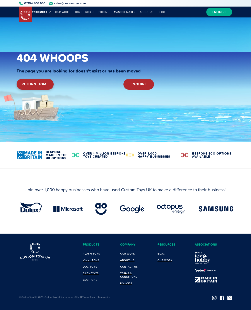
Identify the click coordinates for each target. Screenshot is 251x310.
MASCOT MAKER (124, 12)
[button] (40, 12)
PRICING (104, 12)
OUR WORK (62, 12)
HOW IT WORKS (84, 12)
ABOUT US (147, 12)
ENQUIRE (219, 12)
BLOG (161, 12)
